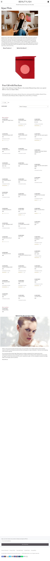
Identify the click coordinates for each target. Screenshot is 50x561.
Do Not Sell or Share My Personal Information (10, 553)
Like (5, 102)
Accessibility (33, 550)
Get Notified (25, 544)
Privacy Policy (12, 550)
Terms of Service (4, 550)
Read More (4, 532)
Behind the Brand (21, 48)
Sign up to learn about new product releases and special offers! (14, 538)
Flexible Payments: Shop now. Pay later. (25, 4)
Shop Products (7, 48)
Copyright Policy (19, 550)
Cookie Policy (27, 550)
